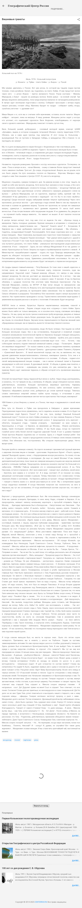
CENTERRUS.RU (41, 902)
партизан (27, 746)
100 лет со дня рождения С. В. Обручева (23, 874)
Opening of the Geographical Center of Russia (41, 14)
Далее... (76, 842)
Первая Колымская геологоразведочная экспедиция (30, 824)
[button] (78, 25)
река (36, 746)
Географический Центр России (28, 6)
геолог (17, 746)
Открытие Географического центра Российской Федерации (34, 849)
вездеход (7, 746)
